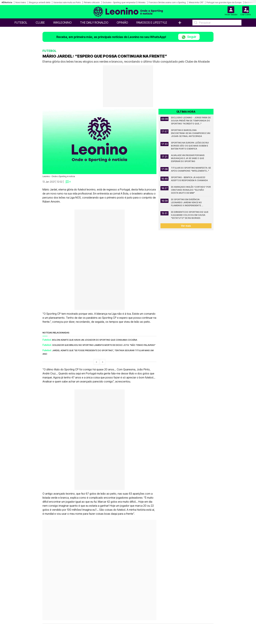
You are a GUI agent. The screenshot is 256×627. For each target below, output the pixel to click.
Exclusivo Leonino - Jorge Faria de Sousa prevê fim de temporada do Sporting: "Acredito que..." (191, 120)
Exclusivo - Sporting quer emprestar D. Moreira (124, 2)
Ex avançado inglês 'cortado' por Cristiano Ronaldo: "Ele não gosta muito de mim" (191, 190)
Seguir (189, 37)
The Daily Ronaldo (94, 22)
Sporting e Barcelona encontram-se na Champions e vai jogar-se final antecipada (191, 133)
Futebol (21, 22)
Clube (40, 22)
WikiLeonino (62, 22)
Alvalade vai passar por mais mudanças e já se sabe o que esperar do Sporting (188, 158)
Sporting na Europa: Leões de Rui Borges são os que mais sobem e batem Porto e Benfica (190, 145)
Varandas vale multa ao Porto (67, 2)
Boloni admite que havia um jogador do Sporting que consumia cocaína (94, 339)
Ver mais (186, 225)
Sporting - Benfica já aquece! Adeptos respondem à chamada (189, 179)
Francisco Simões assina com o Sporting (167, 2)
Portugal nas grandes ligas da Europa (223, 2)
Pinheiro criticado (92, 2)
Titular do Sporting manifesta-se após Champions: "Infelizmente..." (191, 169)
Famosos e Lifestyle (151, 22)
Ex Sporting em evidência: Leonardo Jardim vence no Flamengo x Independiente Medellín (186, 202)
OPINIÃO (122, 22)
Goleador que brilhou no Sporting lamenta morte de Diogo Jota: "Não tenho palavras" (103, 345)
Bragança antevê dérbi (39, 2)
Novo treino (20, 2)
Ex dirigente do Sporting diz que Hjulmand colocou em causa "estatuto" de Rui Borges (190, 215)
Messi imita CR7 (196, 2)
